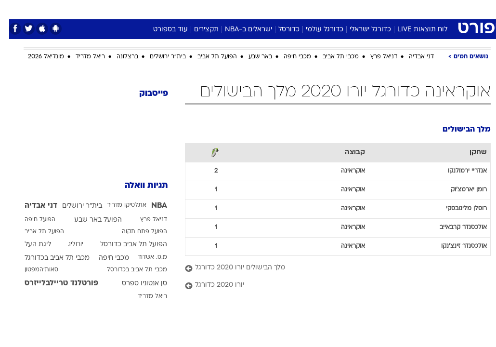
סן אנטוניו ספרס (135, 283)
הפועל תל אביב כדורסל (124, 244)
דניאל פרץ (374, 57)
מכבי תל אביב (331, 57)
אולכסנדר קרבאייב (454, 227)
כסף (289, 9)
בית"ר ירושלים (159, 57)
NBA (150, 206)
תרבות (342, 9)
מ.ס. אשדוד (143, 257)
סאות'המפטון (32, 270)
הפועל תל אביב (208, 57)
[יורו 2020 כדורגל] (329, 285)
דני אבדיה (412, 57)
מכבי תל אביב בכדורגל (47, 258)
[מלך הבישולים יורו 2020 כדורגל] (329, 268)
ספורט (371, 9)
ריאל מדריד (81, 57)
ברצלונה (118, 57)
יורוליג (66, 244)
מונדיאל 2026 (37, 57)
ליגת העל (28, 244)
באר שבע (251, 57)
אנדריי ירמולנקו (458, 171)
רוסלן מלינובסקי (457, 209)
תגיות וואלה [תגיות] (137, 186)
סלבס (314, 9)
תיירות (207, 9)
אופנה (141, 9)
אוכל (265, 9)
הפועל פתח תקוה (135, 232)
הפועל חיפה (30, 220)
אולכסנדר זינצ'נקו (455, 246)
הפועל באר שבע (89, 220)
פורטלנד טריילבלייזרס (52, 283)
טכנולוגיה (174, 9)
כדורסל (279, 30)
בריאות (238, 9)
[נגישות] (13, 9)
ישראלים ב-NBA (239, 30)
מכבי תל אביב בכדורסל (128, 270)
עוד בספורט (161, 30)
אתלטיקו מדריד (117, 205)
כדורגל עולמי (315, 30)
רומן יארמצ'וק (460, 190)
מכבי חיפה (288, 57)
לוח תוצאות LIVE (413, 30)
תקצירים (197, 30)
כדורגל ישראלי (361, 30)
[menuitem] (395, 9)
